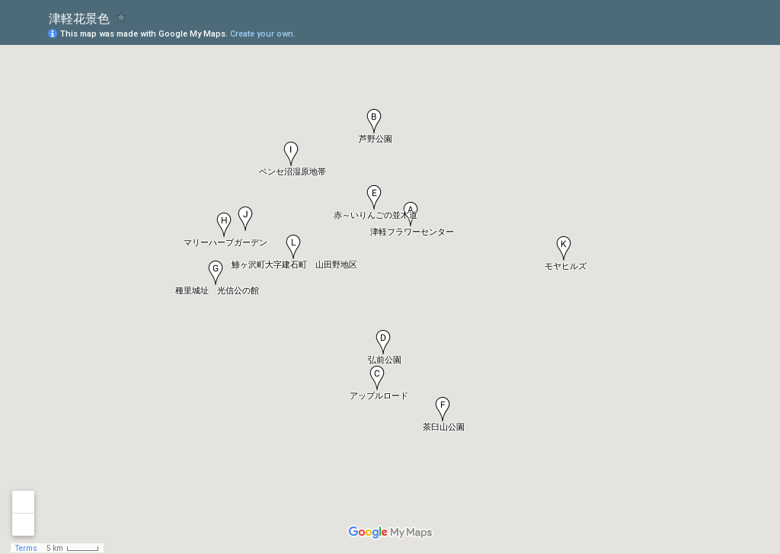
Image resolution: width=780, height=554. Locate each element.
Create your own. (263, 34)
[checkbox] (121, 17)
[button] (563, 248)
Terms (26, 548)
